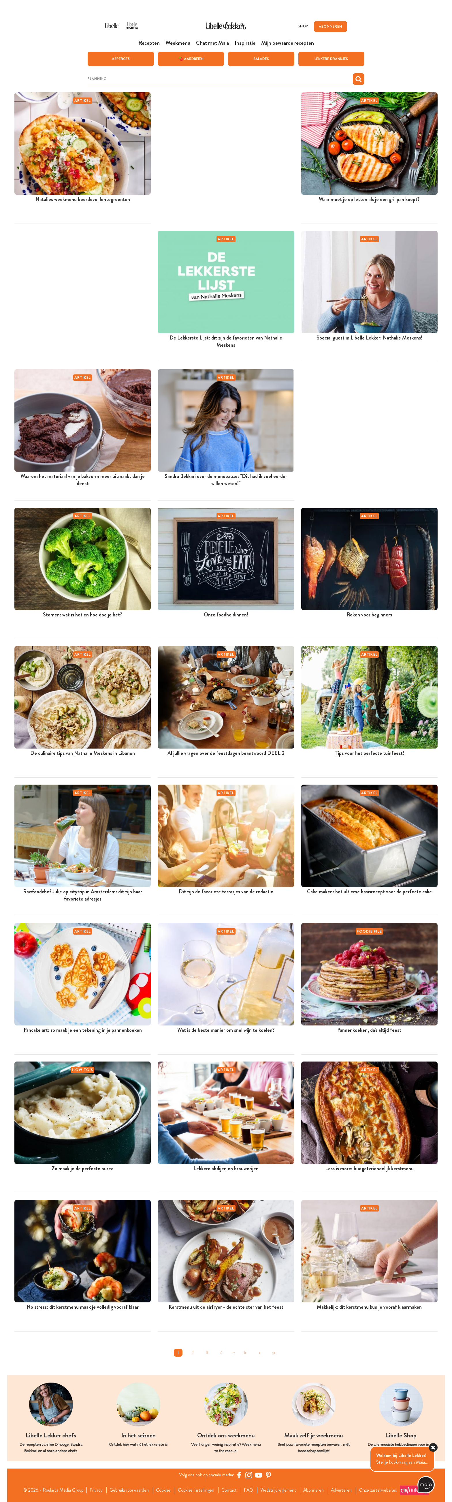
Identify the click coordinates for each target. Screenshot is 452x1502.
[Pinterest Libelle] (268, 1474)
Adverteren (342, 1490)
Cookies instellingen (196, 1490)
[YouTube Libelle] (258, 1474)
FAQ (248, 1490)
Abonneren (313, 1490)
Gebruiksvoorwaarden (128, 1490)
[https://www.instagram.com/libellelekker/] (248, 1474)
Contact (228, 1490)
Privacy (95, 1490)
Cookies (163, 1490)
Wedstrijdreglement (278, 1490)
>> (274, 1352)
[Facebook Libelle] (239, 1474)
